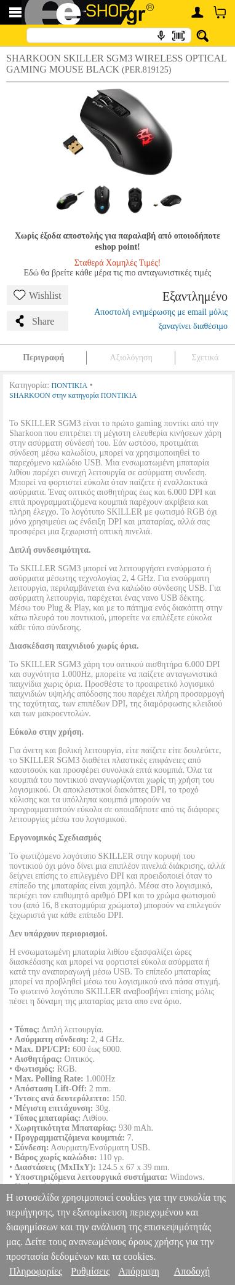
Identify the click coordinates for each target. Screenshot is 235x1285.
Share (34, 321)
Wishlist (38, 295)
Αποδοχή (192, 1271)
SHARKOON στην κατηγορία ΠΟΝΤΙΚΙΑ (73, 395)
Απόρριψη (138, 1271)
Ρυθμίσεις (90, 1271)
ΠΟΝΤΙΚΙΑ (70, 385)
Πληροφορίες (35, 1271)
